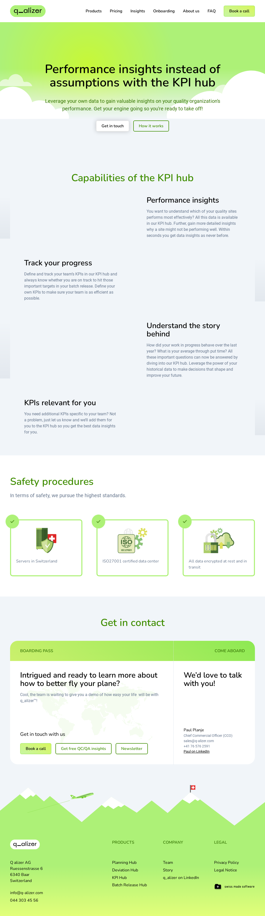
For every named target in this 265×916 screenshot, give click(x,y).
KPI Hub (119, 877)
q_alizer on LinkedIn (181, 877)
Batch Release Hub (129, 885)
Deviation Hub (125, 870)
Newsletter (131, 748)
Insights (137, 11)
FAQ (212, 11)
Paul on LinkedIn (197, 751)
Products (94, 11)
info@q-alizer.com (26, 893)
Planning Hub (124, 862)
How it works (151, 126)
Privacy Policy (226, 862)
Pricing (116, 11)
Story (168, 870)
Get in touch (113, 126)
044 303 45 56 (24, 900)
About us (191, 11)
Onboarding (164, 11)
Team (168, 862)
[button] (94, 11)
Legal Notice (225, 870)
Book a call (239, 11)
